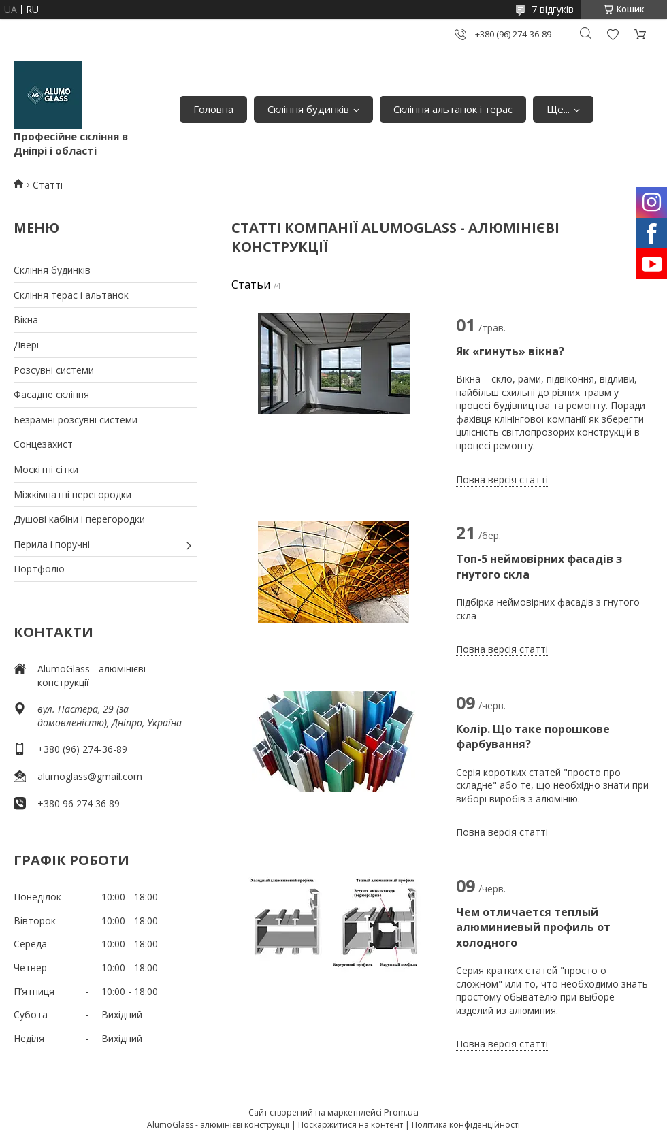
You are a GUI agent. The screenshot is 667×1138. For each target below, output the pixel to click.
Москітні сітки (46, 469)
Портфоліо (39, 568)
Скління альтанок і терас (453, 109)
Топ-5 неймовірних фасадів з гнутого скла (539, 566)
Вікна (26, 319)
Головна (213, 109)
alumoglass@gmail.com (89, 776)
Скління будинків (308, 109)
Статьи (250, 284)
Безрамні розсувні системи (75, 419)
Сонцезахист (43, 444)
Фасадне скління (51, 394)
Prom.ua (401, 1112)
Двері (26, 344)
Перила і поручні (52, 544)
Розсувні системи (54, 369)
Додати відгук (612, 34)
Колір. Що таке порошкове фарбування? (533, 736)
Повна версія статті (502, 479)
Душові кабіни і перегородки (79, 519)
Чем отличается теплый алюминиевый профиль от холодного (533, 927)
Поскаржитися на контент (350, 1125)
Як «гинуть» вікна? (510, 351)
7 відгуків (553, 9)
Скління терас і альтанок (71, 295)
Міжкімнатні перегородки (72, 494)
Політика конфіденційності (466, 1125)
